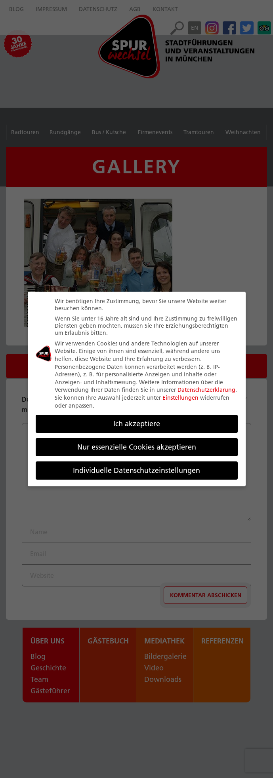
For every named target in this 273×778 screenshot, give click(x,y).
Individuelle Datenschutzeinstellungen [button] (136, 470)
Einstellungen (180, 397)
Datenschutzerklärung (206, 389)
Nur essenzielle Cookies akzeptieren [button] (136, 447)
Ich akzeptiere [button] (136, 423)
